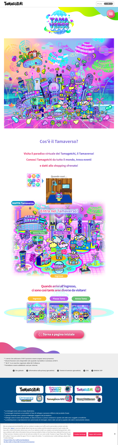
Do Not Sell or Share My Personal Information (19, 443)
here (12, 429)
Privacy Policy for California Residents (16, 441)
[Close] (115, 435)
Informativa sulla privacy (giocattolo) (41, 370)
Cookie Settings (79, 435)
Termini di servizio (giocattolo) (70, 370)
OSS (87, 370)
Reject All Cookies (95, 435)
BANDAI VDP (98, 370)
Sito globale (19, 370)
